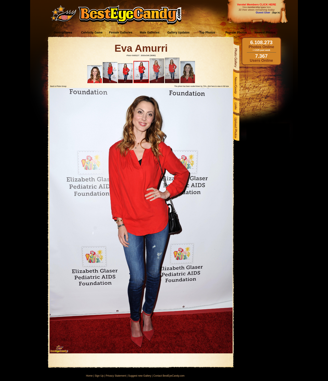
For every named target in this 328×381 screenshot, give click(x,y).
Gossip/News (63, 32)
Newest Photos (265, 32)
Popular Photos (236, 32)
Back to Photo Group (58, 86)
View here (256, 7)
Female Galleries (120, 32)
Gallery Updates (178, 32)
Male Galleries (149, 32)
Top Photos (207, 32)
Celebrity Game (92, 32)
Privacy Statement (116, 375)
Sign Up (99, 375)
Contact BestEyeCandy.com (168, 375)
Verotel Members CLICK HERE (256, 4)
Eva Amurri (141, 48)
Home (89, 375)
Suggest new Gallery (139, 375)
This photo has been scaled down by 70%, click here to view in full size (201, 86)
